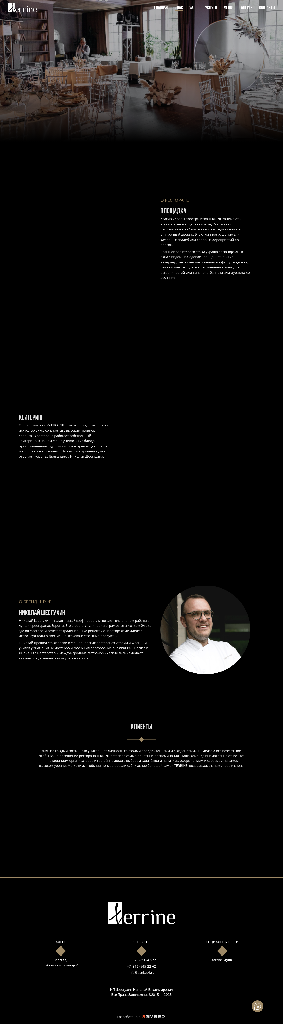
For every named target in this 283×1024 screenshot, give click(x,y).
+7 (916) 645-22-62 (141, 966)
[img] (257, 1006)
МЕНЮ (228, 8)
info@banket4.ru (141, 972)
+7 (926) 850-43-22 (141, 960)
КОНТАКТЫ (267, 8)
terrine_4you (222, 960)
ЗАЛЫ (193, 8)
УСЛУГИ (211, 8)
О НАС (179, 8)
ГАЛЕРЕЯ (246, 8)
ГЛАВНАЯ (161, 8)
